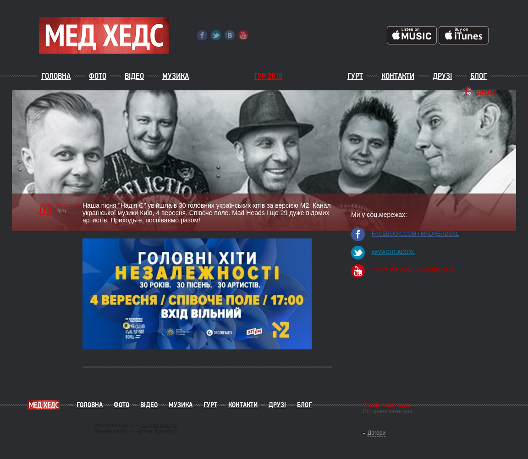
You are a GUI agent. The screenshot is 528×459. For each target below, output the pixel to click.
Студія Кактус (159, 425)
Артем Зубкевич (156, 431)
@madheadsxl (393, 252)
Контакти (397, 76)
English (485, 91)
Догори (376, 433)
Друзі (442, 76)
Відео (134, 76)
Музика (175, 76)
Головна (56, 76)
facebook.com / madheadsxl (415, 234)
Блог (478, 76)
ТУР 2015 (268, 76)
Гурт (355, 76)
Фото (97, 76)
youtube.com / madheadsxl (413, 270)
